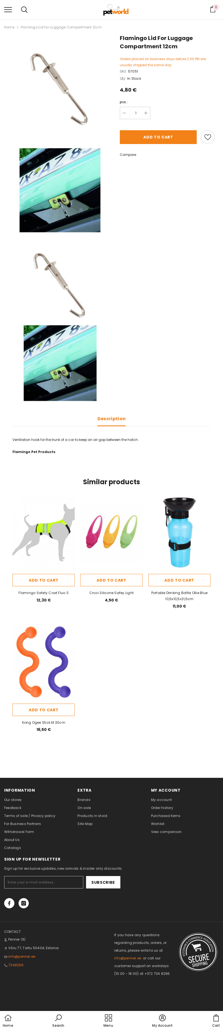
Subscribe (103, 882)
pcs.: (124, 102)
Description (111, 419)
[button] (58, 1021)
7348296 (16, 965)
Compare (128, 154)
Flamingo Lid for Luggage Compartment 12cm (61, 27)
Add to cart (158, 137)
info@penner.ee (21, 956)
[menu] (8, 9)
